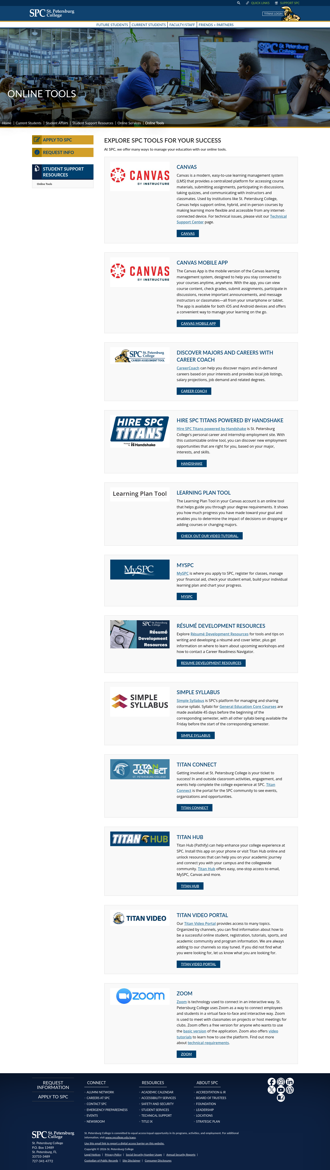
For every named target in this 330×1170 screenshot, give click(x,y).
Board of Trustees (211, 1098)
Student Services (155, 1110)
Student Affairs (57, 123)
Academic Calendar (157, 1092)
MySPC (183, 573)
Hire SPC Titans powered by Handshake (211, 428)
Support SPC (287, 3)
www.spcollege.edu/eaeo (120, 1137)
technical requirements (208, 1042)
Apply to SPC (52, 139)
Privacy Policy (113, 1154)
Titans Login (273, 13)
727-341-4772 (42, 1161)
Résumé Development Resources (219, 633)
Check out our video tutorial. (210, 536)
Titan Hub (206, 868)
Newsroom (96, 1121)
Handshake (191, 463)
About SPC (207, 1082)
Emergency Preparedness (107, 1110)
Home (6, 123)
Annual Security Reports (180, 1154)
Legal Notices (92, 1154)
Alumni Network (100, 1092)
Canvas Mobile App (198, 323)
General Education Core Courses (248, 706)
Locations (204, 1115)
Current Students (28, 123)
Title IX (147, 1121)
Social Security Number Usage (144, 1154)
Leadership (205, 1110)
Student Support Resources (92, 123)
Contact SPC (97, 1104)
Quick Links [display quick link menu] (257, 2)
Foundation (206, 1104)
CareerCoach (188, 368)
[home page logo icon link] (53, 13)
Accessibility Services (158, 1098)
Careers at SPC (98, 1098)
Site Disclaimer (131, 1160)
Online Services (129, 123)
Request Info (53, 152)
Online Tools (44, 184)
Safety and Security (157, 1104)
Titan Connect (194, 808)
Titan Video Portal (200, 923)
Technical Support (156, 1115)
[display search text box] (238, 2)
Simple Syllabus (190, 700)
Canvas (188, 233)
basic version (194, 1031)
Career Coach (194, 391)
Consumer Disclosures (158, 1160)
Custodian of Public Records (101, 1160)
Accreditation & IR (211, 1092)
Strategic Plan (208, 1121)
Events (92, 1115)
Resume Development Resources (211, 663)
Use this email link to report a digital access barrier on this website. (124, 1143)
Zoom (182, 1001)
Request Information (53, 1085)
